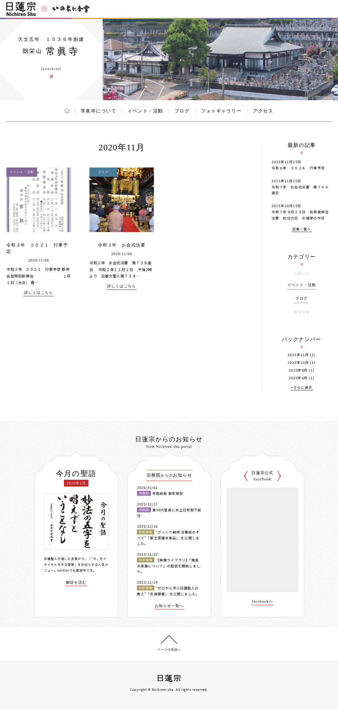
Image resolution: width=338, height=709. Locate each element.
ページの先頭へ (169, 649)
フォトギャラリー (221, 110)
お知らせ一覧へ (169, 606)
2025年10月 (298, 362)
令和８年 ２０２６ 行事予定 (298, 167)
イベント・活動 (145, 110)
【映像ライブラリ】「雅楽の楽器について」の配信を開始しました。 (168, 565)
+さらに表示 (301, 388)
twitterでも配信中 (71, 570)
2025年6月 (298, 378)
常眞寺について (98, 110)
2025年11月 (298, 354)
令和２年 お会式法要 (121, 245)
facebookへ (262, 602)
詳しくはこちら (38, 293)
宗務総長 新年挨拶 (167, 493)
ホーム (67, 110)
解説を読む (76, 583)
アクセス (263, 110)
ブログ (182, 110)
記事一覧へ (301, 229)
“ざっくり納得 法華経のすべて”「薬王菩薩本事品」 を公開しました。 (168, 538)
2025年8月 (298, 370)
